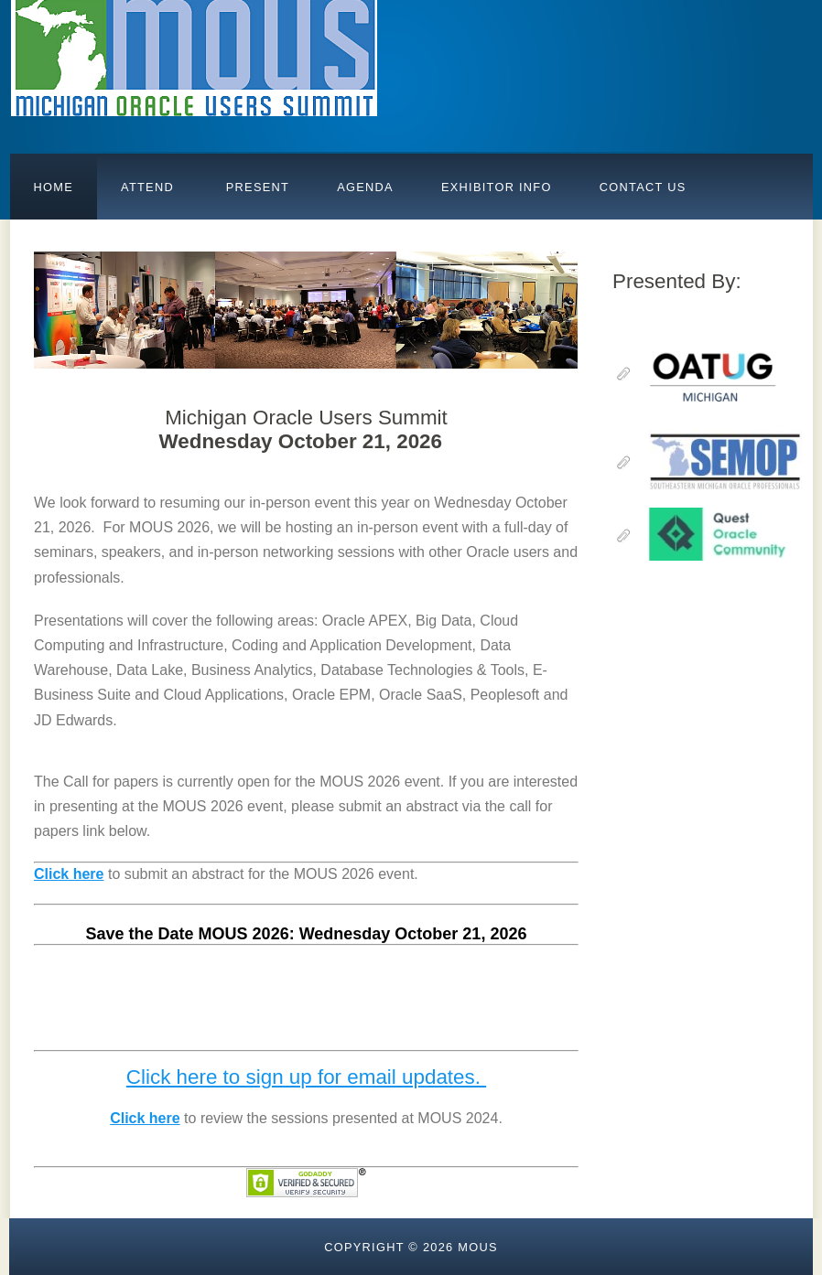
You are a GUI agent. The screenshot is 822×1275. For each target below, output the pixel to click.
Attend (147, 187)
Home (54, 187)
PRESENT (255, 187)
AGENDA (365, 187)
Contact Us (643, 187)
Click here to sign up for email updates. (306, 1077)
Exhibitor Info (496, 187)
